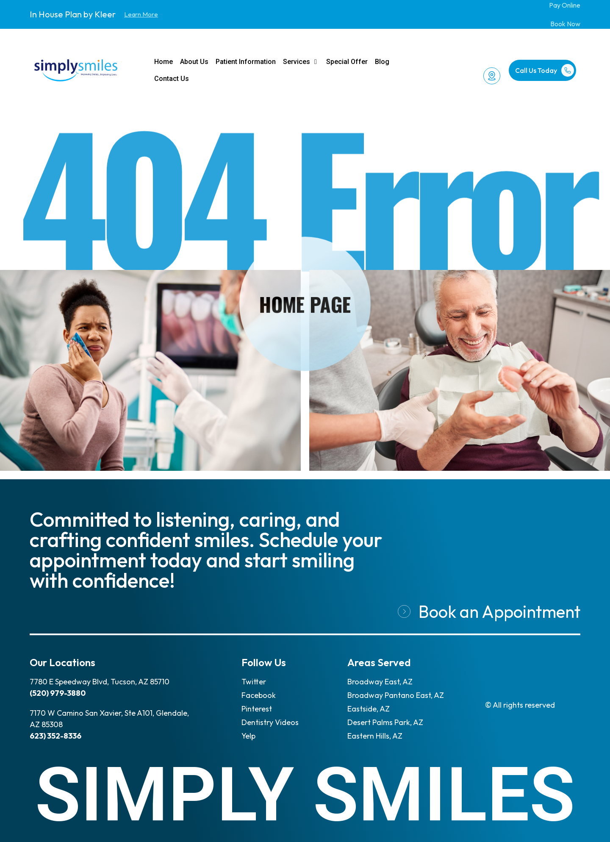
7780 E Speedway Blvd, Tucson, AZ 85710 (99, 681)
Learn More (141, 14)
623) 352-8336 (55, 736)
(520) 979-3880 (58, 693)
